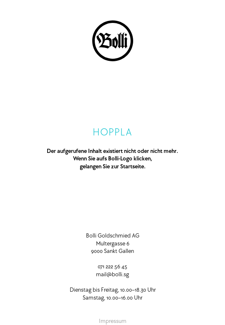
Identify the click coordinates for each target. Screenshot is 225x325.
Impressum (112, 321)
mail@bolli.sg (112, 274)
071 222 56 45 (112, 266)
